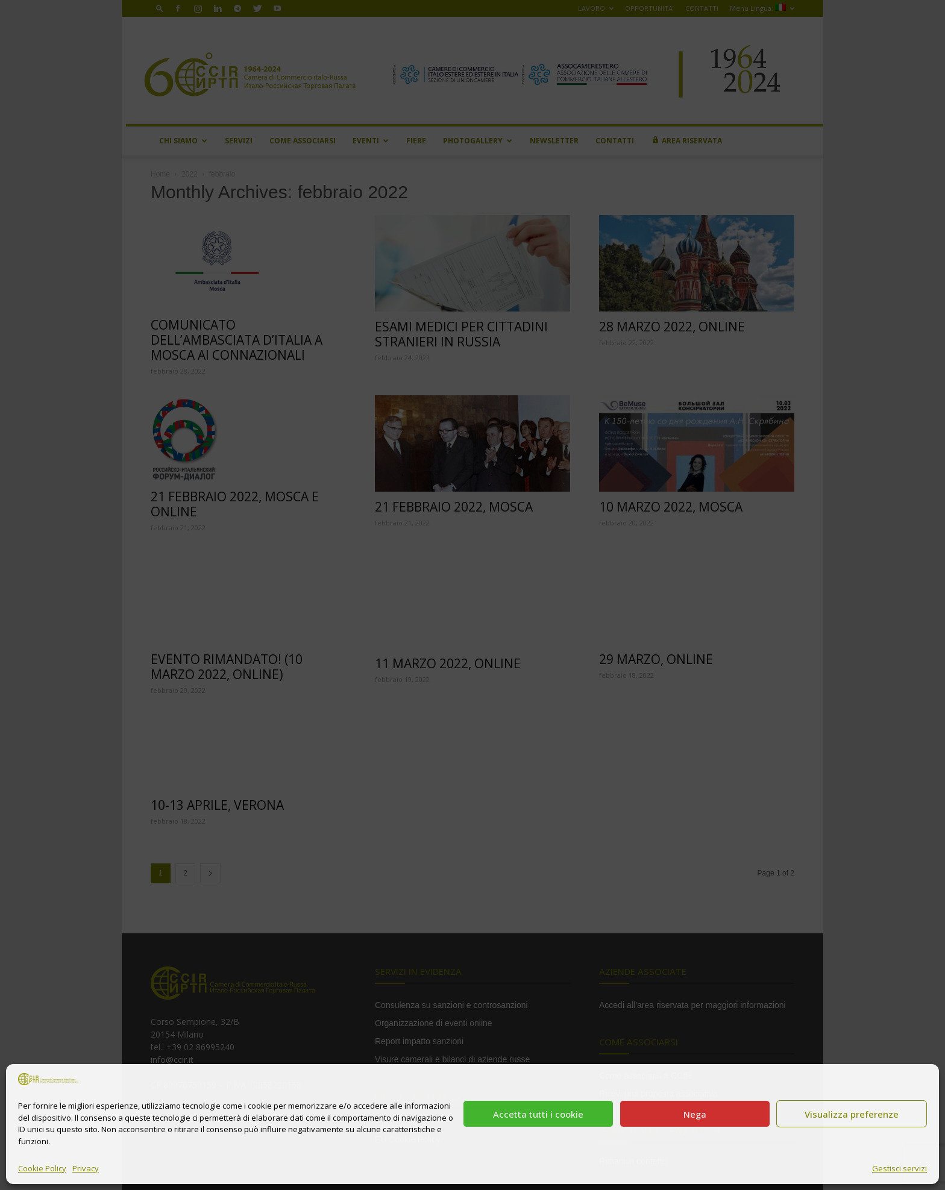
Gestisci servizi (899, 1168)
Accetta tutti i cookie (538, 1114)
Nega (694, 1114)
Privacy (85, 1168)
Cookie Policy (42, 1168)
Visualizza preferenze (852, 1114)
